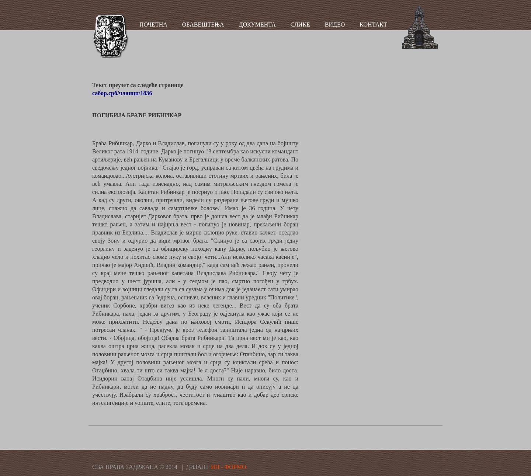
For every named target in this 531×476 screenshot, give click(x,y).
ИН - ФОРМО (228, 467)
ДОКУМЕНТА (257, 24)
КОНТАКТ (373, 24)
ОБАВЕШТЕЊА (203, 24)
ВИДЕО (335, 24)
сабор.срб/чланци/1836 (122, 93)
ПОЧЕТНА (153, 24)
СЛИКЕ (300, 24)
